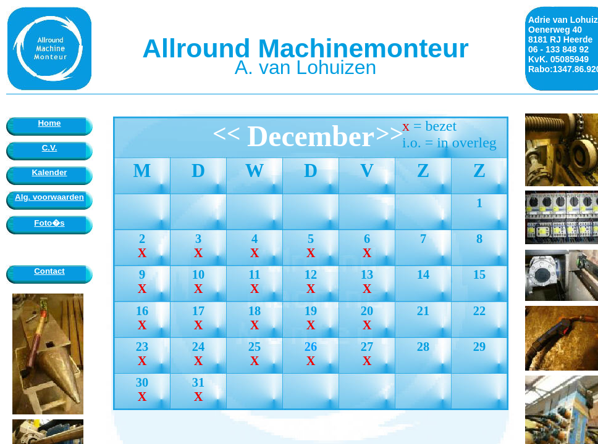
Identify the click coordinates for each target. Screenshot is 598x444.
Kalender (49, 172)
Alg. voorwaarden (49, 197)
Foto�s (49, 223)
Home (49, 123)
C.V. (49, 147)
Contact (49, 271)
